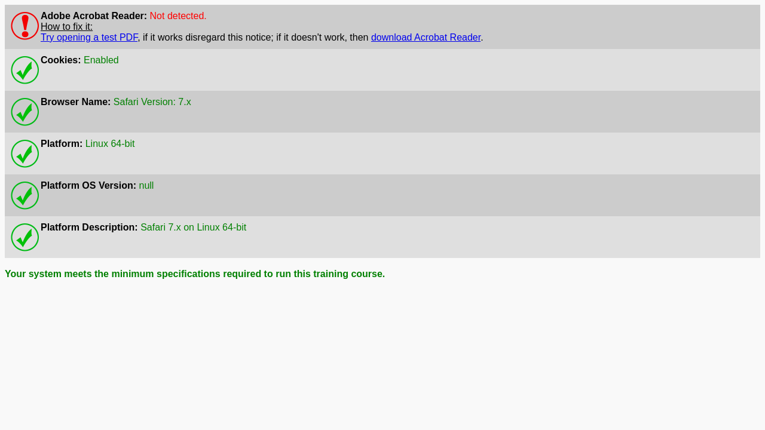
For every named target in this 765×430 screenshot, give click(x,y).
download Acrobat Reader (426, 37)
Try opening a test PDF (89, 37)
